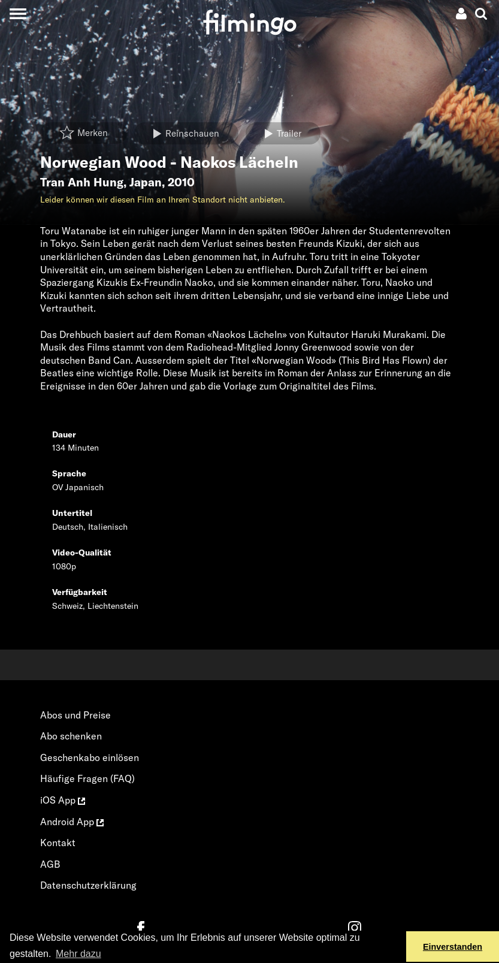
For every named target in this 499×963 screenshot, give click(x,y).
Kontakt (57, 843)
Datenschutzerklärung (88, 885)
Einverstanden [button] (452, 947)
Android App (72, 822)
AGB (50, 864)
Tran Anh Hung (81, 182)
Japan (145, 182)
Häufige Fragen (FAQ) (87, 778)
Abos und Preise (75, 715)
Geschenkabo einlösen (89, 757)
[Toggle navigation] (17, 13)
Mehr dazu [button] (78, 954)
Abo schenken (71, 736)
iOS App (62, 800)
